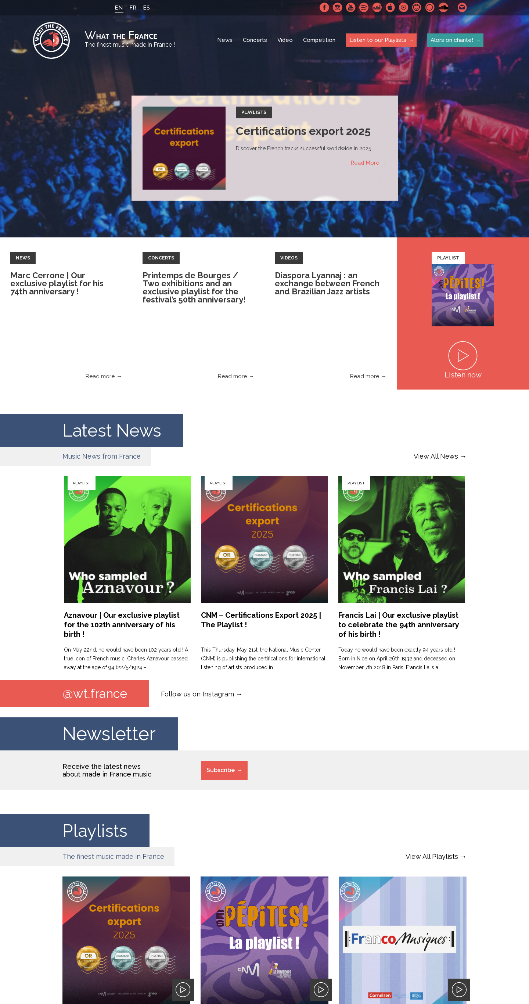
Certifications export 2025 (303, 131)
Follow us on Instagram (197, 694)
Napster (416, 7)
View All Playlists (432, 857)
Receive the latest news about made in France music (106, 770)
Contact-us (462, 7)
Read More (364, 162)
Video (285, 40)
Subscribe (220, 770)
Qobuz (429, 7)
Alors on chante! (452, 40)
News (225, 40)
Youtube (350, 7)
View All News (436, 456)
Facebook (323, 7)
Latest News (115, 430)
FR (132, 7)
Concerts (255, 40)
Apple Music (390, 7)
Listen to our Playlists (377, 40)
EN (118, 7)
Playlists (253, 112)
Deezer (376, 7)
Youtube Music (403, 7)
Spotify (363, 7)
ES (145, 7)
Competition (319, 40)
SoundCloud (442, 7)
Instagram (337, 7)
